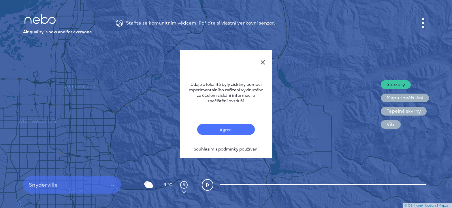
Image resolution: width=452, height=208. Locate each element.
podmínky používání (238, 149)
